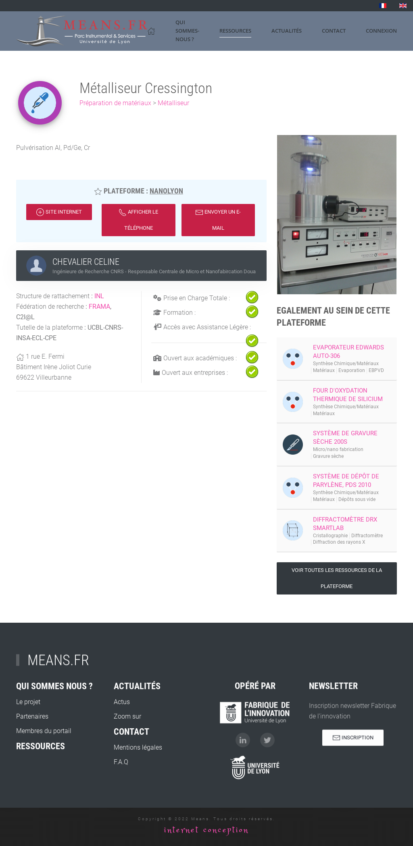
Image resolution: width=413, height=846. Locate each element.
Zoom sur (127, 740)
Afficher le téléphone (138, 219)
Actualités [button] (286, 30)
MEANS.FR (58, 665)
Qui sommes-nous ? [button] (187, 31)
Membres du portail (43, 755)
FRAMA (99, 306)
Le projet (28, 726)
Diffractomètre (367, 535)
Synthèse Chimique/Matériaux (346, 363)
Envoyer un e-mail (218, 219)
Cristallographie (330, 535)
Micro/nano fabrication (338, 449)
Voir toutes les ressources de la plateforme (337, 578)
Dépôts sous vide (356, 499)
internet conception (206, 830)
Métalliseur (173, 103)
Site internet (59, 212)
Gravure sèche (328, 456)
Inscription (352, 743)
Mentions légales (138, 771)
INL (99, 296)
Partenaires (32, 740)
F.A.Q (121, 786)
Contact (334, 30)
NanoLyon (166, 191)
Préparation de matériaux (115, 103)
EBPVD (376, 370)
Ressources (235, 30)
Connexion (381, 30)
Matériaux (324, 370)
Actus (122, 726)
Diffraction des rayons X (339, 542)
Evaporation (351, 370)
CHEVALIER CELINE (85, 262)
